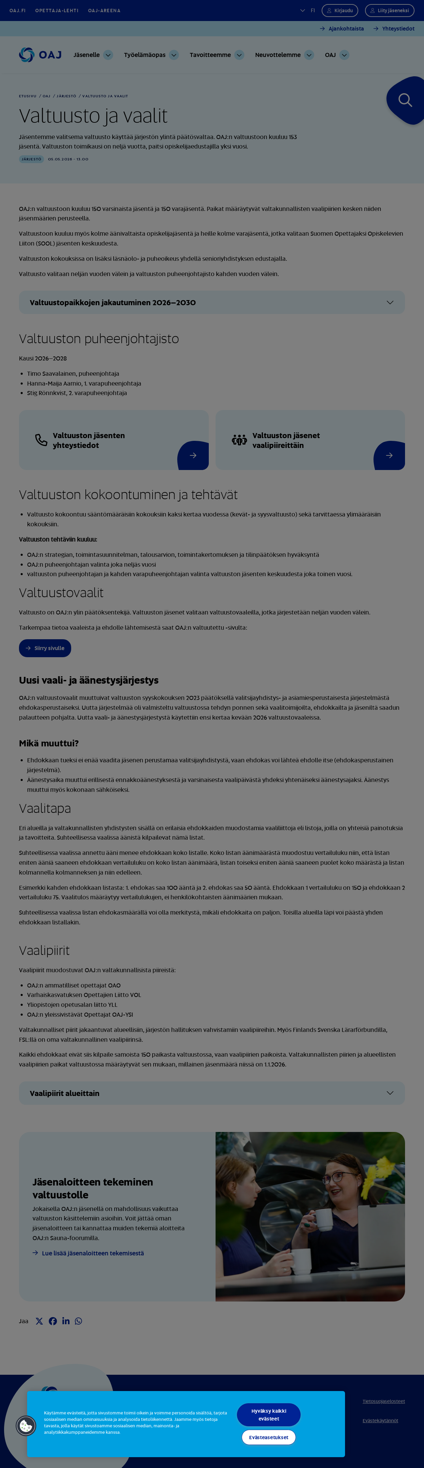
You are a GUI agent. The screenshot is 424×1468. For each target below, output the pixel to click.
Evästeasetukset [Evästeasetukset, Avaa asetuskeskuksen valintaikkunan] (268, 1437)
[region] (186, 1424)
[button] (26, 1426)
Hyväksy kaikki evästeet (268, 1415)
